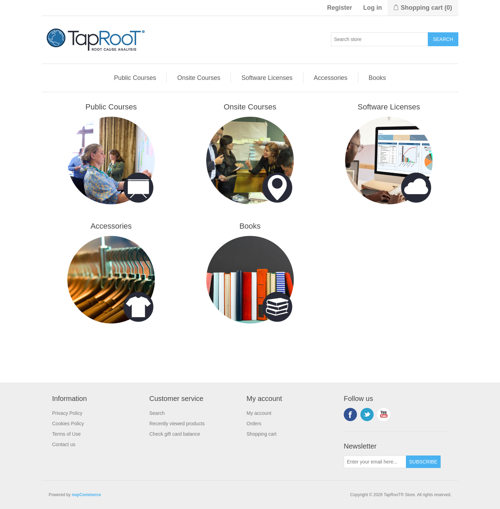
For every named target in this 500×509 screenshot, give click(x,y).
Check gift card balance (174, 434)
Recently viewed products (177, 423)
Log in (372, 7)
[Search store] (379, 39)
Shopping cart (261, 434)
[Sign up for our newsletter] (375, 461)
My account (259, 413)
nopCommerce (86, 494)
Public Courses (135, 77)
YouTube (383, 414)
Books (377, 77)
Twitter (367, 414)
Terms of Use (66, 434)
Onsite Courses (198, 77)
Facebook (350, 414)
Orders (254, 423)
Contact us (63, 444)
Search (157, 413)
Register (339, 7)
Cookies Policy (68, 423)
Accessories (331, 77)
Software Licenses (266, 77)
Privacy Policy (67, 413)
